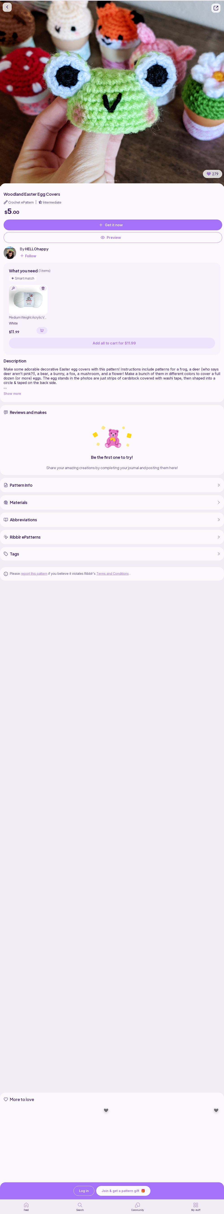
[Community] (137, 1206)
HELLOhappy (37, 248)
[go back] (7, 7)
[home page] (26, 1206)
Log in (84, 1191)
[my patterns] (195, 1206)
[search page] (80, 1206)
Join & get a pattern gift (123, 1191)
